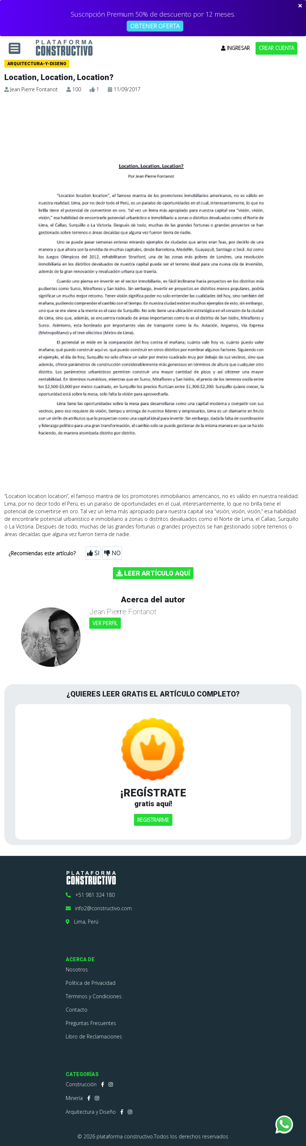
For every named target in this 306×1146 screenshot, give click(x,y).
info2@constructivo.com (99, 908)
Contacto (76, 1009)
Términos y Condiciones (94, 996)
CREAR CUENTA (276, 48)
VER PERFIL (105, 623)
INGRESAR (235, 48)
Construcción (81, 1084)
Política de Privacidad (90, 982)
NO (112, 553)
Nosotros (77, 969)
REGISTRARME (153, 819)
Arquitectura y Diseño (91, 1111)
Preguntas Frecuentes (91, 1023)
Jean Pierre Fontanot (34, 89)
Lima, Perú (82, 921)
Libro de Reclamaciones (94, 1036)
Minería (74, 1098)
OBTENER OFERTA (155, 26)
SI (93, 553)
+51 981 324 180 (90, 894)
